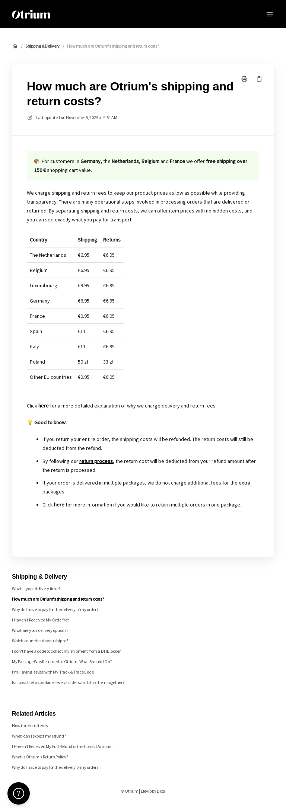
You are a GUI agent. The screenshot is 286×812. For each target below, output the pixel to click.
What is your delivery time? (36, 588)
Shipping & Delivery (42, 46)
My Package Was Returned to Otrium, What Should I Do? (62, 661)
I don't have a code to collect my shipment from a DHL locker (66, 651)
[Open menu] (270, 14)
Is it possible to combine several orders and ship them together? (68, 682)
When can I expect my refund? (39, 736)
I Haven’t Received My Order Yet (40, 620)
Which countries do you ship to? (40, 640)
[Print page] (244, 79)
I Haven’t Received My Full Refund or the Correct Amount (62, 746)
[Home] (31, 14)
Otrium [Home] (70, 14)
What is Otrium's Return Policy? (40, 757)
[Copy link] (259, 79)
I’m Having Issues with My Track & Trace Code (52, 672)
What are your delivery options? (40, 630)
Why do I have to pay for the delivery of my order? (55, 609)
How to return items (29, 725)
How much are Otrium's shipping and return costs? (113, 46)
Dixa (161, 791)
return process (96, 461)
